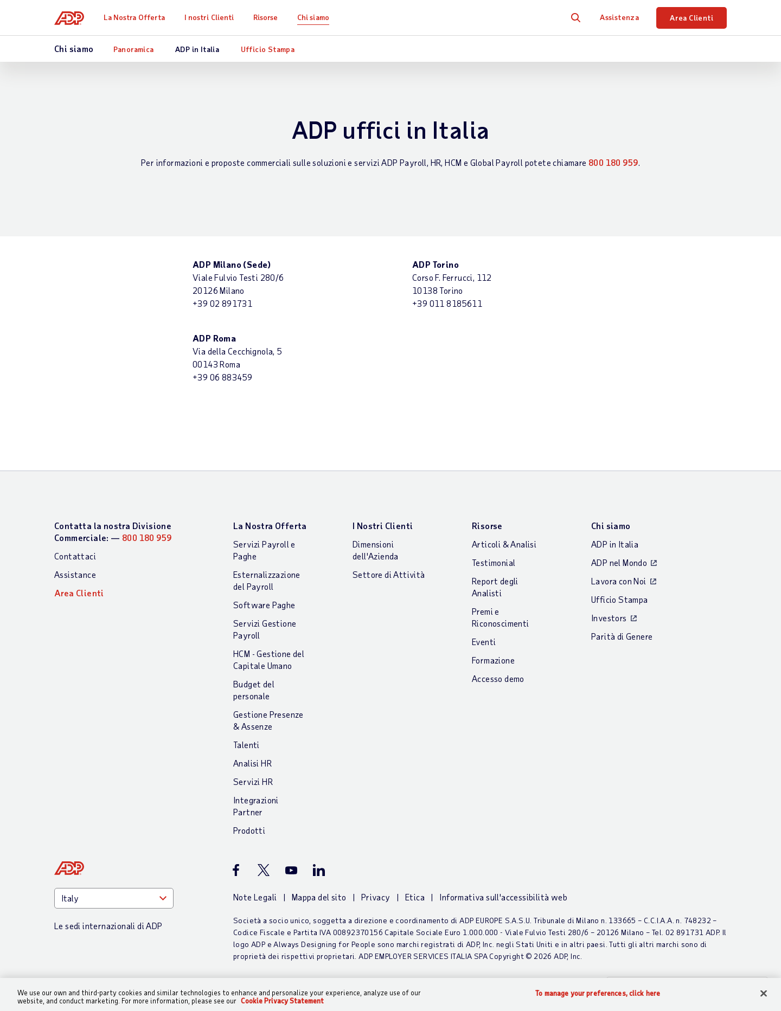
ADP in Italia (197, 49)
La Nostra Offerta (134, 17)
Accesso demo (498, 678)
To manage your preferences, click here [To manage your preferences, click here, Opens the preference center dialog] (597, 993)
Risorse (265, 17)
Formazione (493, 660)
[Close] (764, 994)
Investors (609, 618)
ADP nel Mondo (619, 562)
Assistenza (619, 17)
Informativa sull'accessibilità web (503, 897)
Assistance (75, 574)
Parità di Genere (621, 636)
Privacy (375, 897)
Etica (415, 897)
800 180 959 (613, 162)
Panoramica (133, 49)
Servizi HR (253, 781)
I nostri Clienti (209, 17)
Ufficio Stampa (268, 49)
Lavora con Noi (618, 581)
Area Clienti (691, 17)
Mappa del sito (319, 897)
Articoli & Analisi (504, 544)
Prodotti (249, 830)
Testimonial (493, 562)
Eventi (484, 641)
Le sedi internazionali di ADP (108, 925)
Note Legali (255, 897)
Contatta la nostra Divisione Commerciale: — (112, 531)
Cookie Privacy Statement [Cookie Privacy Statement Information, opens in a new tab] (282, 1000)
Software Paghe (264, 605)
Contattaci (75, 556)
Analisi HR (252, 763)
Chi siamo (313, 17)
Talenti (246, 744)
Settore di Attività (389, 574)
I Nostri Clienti (383, 525)
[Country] (114, 898)
